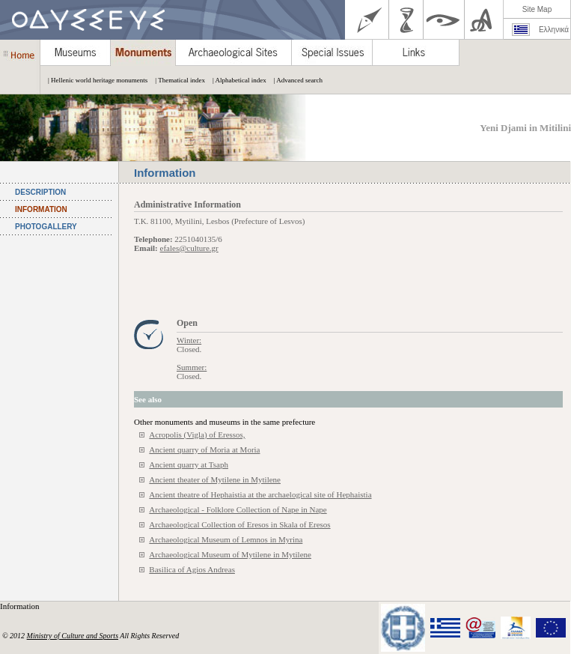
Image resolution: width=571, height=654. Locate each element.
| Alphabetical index (235, 80)
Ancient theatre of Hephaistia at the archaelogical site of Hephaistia (260, 494)
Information (20, 606)
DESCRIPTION (40, 192)
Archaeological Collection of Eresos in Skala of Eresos (239, 524)
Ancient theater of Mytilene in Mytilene (215, 479)
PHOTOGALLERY (46, 226)
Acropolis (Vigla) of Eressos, (197, 434)
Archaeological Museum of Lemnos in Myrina (225, 539)
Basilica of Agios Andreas (192, 569)
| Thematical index (176, 80)
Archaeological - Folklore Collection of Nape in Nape (237, 509)
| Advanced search (294, 80)
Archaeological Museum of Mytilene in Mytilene (230, 554)
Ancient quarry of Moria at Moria (204, 449)
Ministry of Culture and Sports (72, 636)
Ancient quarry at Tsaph (188, 464)
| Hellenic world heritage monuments (93, 80)
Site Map (537, 9)
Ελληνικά (554, 29)
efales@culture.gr (189, 247)
